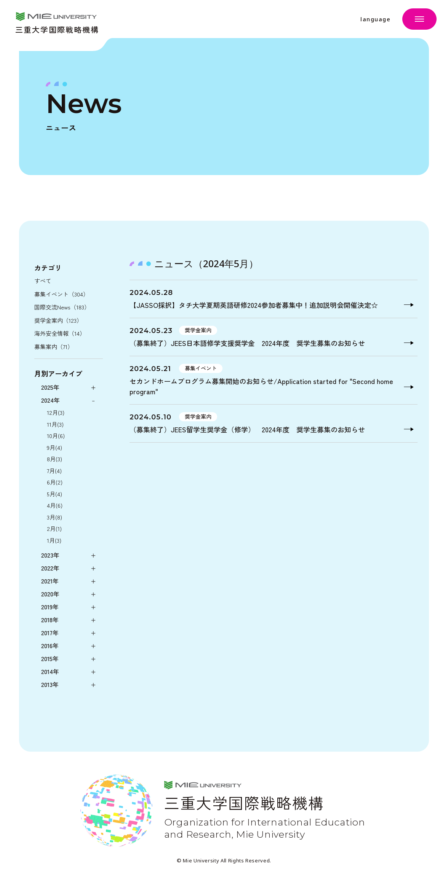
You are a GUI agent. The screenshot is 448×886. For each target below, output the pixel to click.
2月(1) (54, 528)
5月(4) (54, 494)
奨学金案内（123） (58, 320)
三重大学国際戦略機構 (57, 28)
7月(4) (54, 471)
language (375, 19)
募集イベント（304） (61, 294)
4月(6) (54, 505)
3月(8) (54, 517)
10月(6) (56, 436)
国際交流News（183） (62, 307)
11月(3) (55, 424)
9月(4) (54, 447)
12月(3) (55, 412)
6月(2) (54, 482)
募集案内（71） (53, 347)
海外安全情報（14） (59, 333)
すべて (42, 281)
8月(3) (54, 459)
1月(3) (54, 540)
